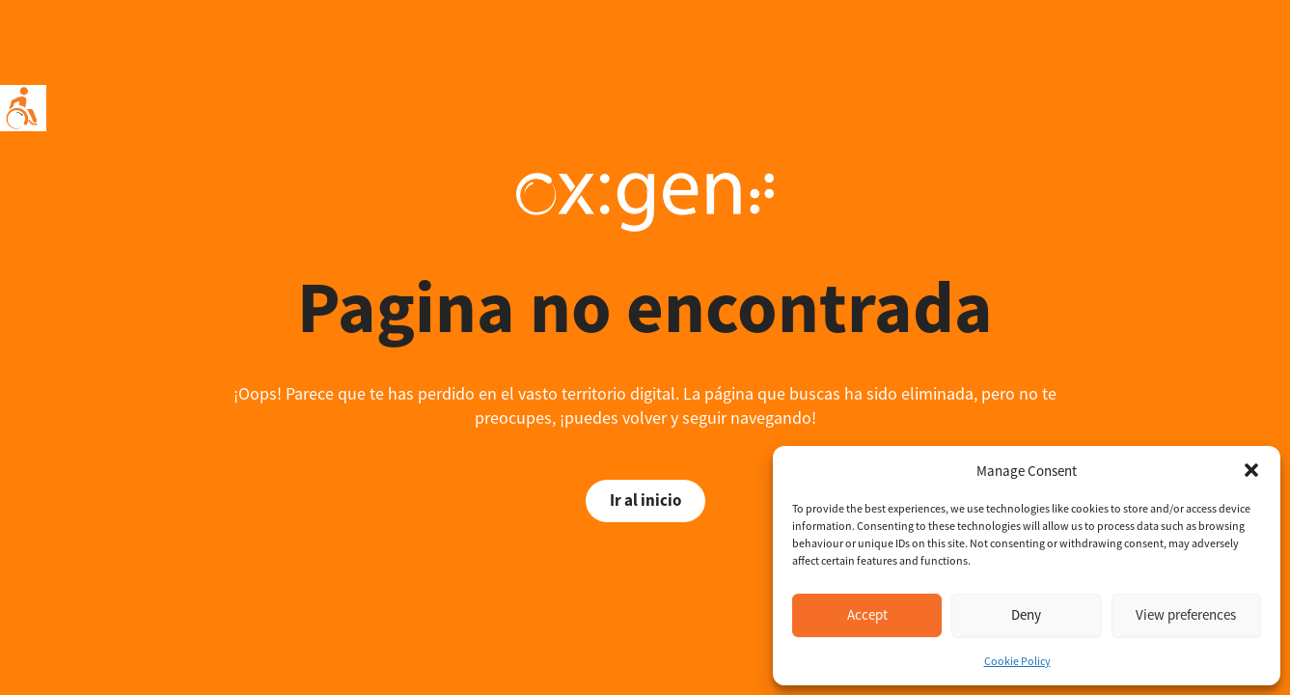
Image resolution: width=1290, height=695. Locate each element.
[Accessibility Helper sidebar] (23, 108)
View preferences (1186, 614)
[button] (1251, 470)
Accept (867, 614)
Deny (1026, 614)
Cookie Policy (1017, 660)
